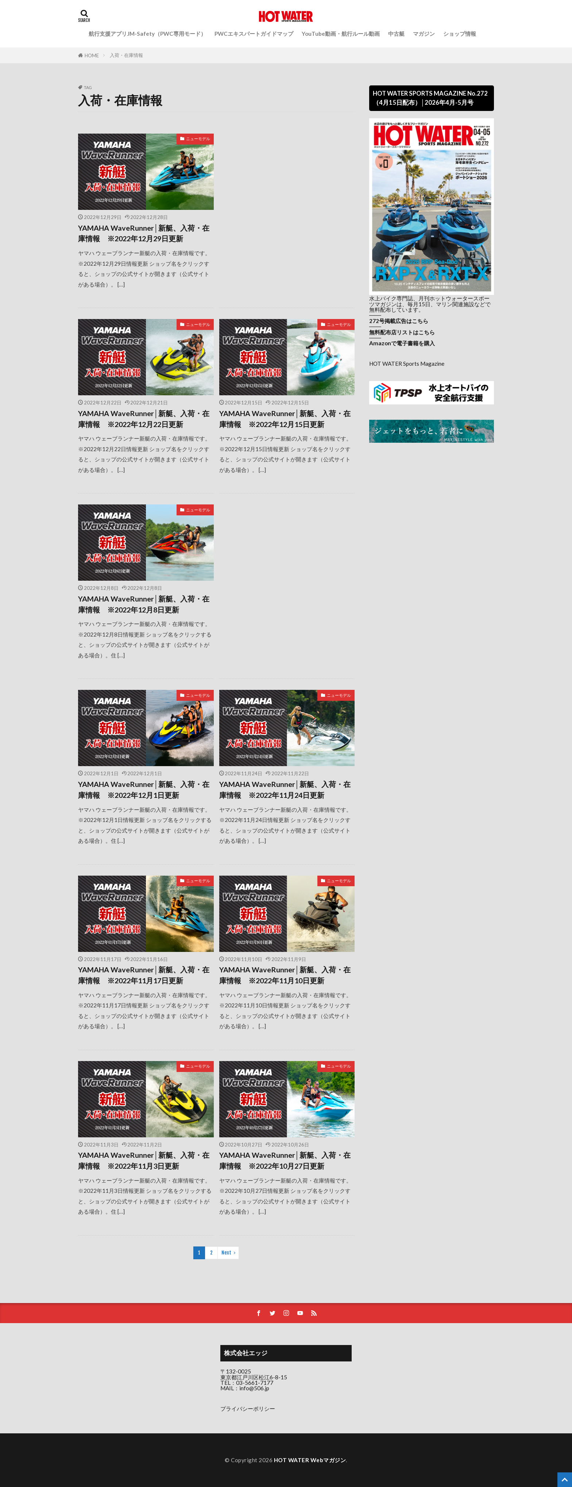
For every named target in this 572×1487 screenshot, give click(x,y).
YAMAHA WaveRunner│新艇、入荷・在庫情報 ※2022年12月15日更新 (285, 419)
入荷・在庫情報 (126, 55)
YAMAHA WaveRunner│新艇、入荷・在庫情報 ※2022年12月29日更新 (143, 233)
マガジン (424, 33)
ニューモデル (198, 138)
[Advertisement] (287, 185)
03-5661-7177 (254, 1382)
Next (226, 1253)
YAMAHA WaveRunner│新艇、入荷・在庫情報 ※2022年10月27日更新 (285, 1160)
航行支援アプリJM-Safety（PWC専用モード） (147, 33)
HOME (92, 55)
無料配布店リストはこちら (402, 332)
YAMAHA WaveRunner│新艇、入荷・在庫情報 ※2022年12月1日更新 (143, 789)
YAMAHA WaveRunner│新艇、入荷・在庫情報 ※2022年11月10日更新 (285, 975)
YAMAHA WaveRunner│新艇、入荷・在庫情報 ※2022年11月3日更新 (143, 1160)
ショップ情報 (459, 33)
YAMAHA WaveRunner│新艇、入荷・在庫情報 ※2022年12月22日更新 (143, 419)
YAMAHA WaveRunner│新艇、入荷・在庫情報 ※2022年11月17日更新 (143, 975)
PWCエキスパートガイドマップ (253, 33)
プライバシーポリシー (247, 1408)
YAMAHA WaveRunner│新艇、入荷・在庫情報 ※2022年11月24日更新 (285, 789)
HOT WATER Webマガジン (310, 1460)
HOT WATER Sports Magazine (406, 363)
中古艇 (396, 33)
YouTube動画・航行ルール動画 (341, 33)
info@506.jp (254, 1388)
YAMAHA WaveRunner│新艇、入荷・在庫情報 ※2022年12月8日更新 (143, 604)
